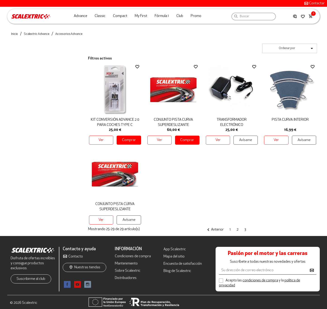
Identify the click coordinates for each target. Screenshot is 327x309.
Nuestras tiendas (87, 267)
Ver (101, 140)
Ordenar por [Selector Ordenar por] (297, 48)
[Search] (236, 16)
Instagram (87, 284)
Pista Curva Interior (290, 120)
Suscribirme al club (31, 279)
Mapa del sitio (174, 256)
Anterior (215, 229)
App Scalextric (175, 249)
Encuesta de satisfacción (183, 264)
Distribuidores (126, 278)
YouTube (77, 284)
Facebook (67, 284)
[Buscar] (253, 16)
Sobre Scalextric (127, 271)
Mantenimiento (126, 263)
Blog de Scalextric (177, 271)
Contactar (316, 3)
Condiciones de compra (133, 256)
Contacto (75, 256)
